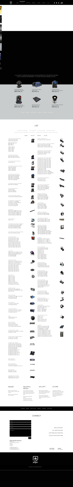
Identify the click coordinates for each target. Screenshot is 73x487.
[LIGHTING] (23, 112)
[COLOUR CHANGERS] (41, 131)
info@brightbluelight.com (14, 447)
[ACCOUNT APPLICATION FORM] (55, 435)
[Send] (29, 438)
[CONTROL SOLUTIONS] (18, 132)
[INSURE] (26, 136)
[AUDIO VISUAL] (34, 112)
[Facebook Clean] (54, 3)
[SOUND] (28, 112)
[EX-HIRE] (46, 136)
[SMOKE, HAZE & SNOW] (53, 132)
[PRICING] (39, 136)
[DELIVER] (33, 136)
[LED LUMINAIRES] (32, 131)
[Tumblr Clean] (58, 3)
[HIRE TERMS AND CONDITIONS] (55, 433)
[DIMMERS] (26, 132)
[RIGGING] (45, 112)
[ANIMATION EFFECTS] (51, 131)
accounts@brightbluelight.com (15, 449)
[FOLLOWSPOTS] (32, 132)
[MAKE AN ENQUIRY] (55, 428)
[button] (55, 430)
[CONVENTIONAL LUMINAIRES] (42, 132)
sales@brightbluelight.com (14, 448)
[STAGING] (39, 112)
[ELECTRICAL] (50, 112)
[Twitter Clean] (56, 3)
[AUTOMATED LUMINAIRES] (22, 131)
